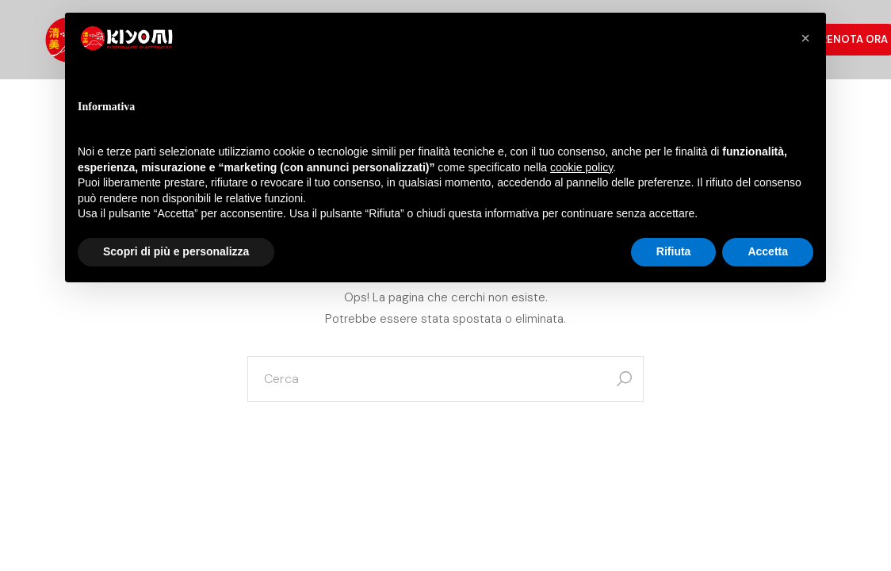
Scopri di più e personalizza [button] (176, 251)
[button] (805, 38)
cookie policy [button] (581, 167)
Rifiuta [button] (673, 251)
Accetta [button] (768, 251)
